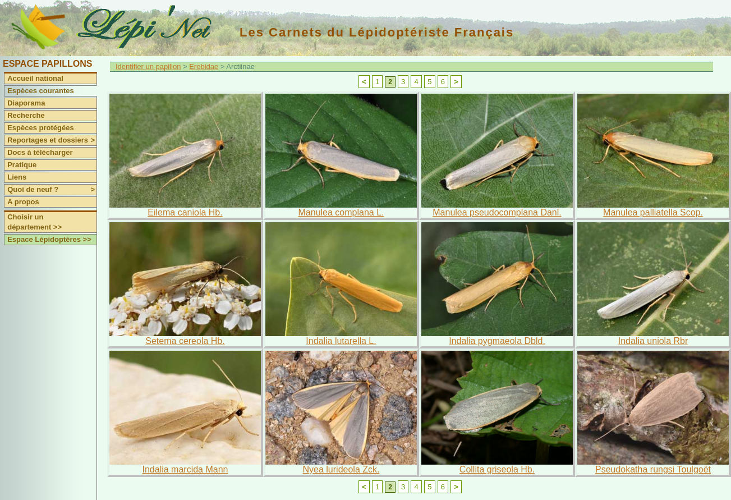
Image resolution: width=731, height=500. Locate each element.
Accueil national (35, 78)
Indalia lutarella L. (341, 341)
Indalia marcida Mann (185, 469)
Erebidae (203, 66)
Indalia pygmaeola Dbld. (497, 341)
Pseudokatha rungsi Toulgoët (653, 469)
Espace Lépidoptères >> (49, 239)
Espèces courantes (40, 90)
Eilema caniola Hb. (185, 212)
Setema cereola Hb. (184, 341)
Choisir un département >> (34, 222)
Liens (16, 177)
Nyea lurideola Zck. (341, 469)
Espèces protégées (40, 127)
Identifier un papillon (148, 66)
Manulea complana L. (341, 212)
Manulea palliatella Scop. (653, 212)
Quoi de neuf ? (51, 190)
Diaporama (26, 103)
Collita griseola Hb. (497, 469)
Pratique (21, 164)
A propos (23, 202)
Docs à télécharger (39, 152)
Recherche (25, 115)
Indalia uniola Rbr (653, 341)
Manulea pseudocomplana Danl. (497, 212)
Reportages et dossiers (51, 140)
